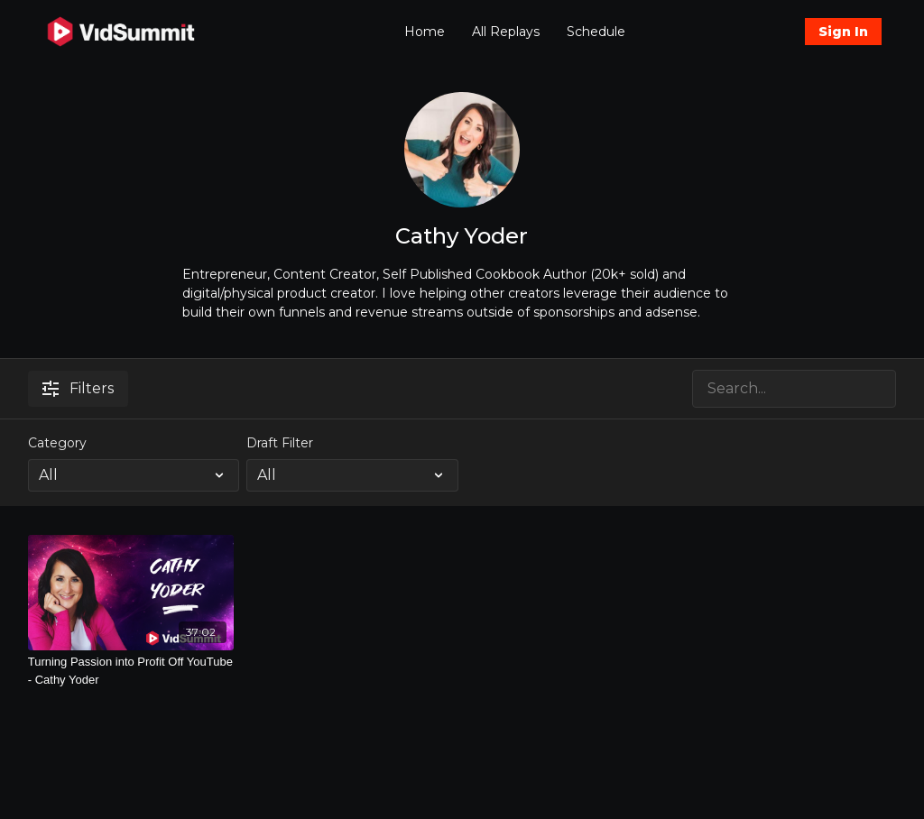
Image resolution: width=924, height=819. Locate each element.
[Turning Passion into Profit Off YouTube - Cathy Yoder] (131, 670)
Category (57, 443)
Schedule (596, 31)
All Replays (506, 31)
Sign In (843, 31)
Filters (78, 388)
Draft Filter (279, 443)
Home (424, 31)
